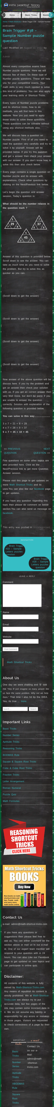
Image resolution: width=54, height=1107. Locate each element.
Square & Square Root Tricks (19, 761)
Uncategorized (41, 527)
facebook (39, 489)
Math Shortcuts (15, 22)
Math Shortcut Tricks (21, 485)
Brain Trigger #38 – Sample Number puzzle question (23, 35)
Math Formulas (11, 801)
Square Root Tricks (16, 1098)
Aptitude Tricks (11, 742)
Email (7, 624)
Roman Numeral (12, 788)
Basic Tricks (9, 728)
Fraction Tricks (11, 775)
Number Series (11, 735)
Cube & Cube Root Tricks (17, 768)
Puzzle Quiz (9, 794)
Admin (6, 56)
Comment (9, 582)
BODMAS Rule (11, 755)
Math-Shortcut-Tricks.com (30, 987)
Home (5, 22)
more (23, 701)
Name (7, 612)
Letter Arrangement (13, 781)
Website (7, 637)
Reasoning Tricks (12, 748)
